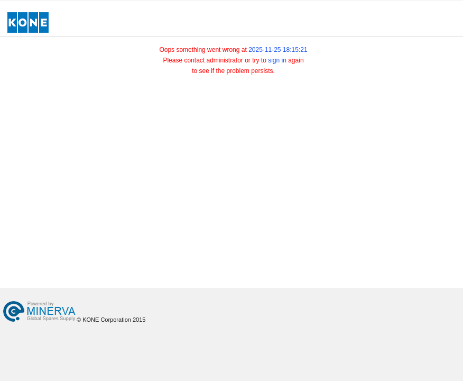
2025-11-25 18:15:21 (277, 49)
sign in (277, 60)
